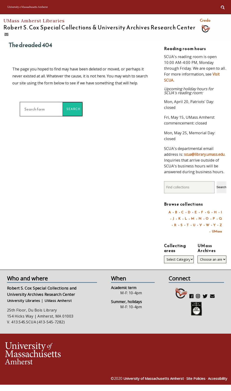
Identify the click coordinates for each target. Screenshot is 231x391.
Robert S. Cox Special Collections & (99, 27)
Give (211, 7)
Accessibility (217, 384)
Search (221, 192)
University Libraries (25, 306)
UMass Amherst (62, 306)
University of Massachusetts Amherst (148, 384)
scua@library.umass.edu (186, 159)
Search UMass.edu (222, 7)
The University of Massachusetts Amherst (51, 6)
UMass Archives (207, 254)
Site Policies (194, 384)
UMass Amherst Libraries (34, 21)
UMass (216, 237)
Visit (185, 7)
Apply (198, 7)
